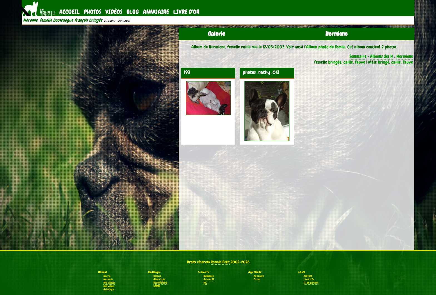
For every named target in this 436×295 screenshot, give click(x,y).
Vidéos (113, 12)
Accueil (69, 12)
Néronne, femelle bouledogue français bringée (62, 20)
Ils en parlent (311, 282)
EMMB (156, 286)
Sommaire (358, 56)
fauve (360, 62)
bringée (334, 62)
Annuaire (156, 12)
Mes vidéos (108, 286)
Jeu (205, 282)
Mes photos (109, 282)
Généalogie (159, 279)
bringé (383, 62)
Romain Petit (220, 261)
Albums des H (381, 56)
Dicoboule (209, 276)
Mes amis (108, 279)
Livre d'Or (186, 12)
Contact (308, 276)
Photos (92, 12)
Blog (133, 12)
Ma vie (106, 276)
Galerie (157, 276)
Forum (257, 279)
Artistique (108, 289)
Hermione (405, 56)
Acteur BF (209, 279)
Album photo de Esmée (325, 47)
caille (348, 62)
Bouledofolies (160, 282)
